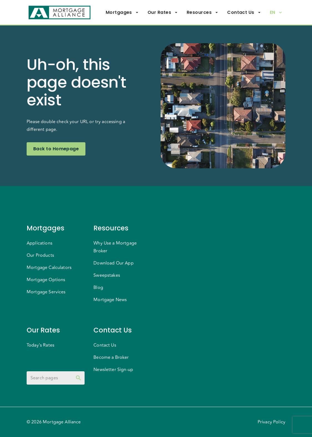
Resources (202, 12)
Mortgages (122, 12)
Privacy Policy (271, 422)
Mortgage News (110, 299)
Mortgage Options (46, 279)
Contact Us (244, 12)
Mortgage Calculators (49, 267)
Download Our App (113, 263)
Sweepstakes (106, 275)
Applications (39, 243)
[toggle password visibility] (78, 377)
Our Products (40, 255)
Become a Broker (111, 357)
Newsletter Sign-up (113, 369)
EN (275, 12)
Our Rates (162, 12)
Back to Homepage (56, 149)
